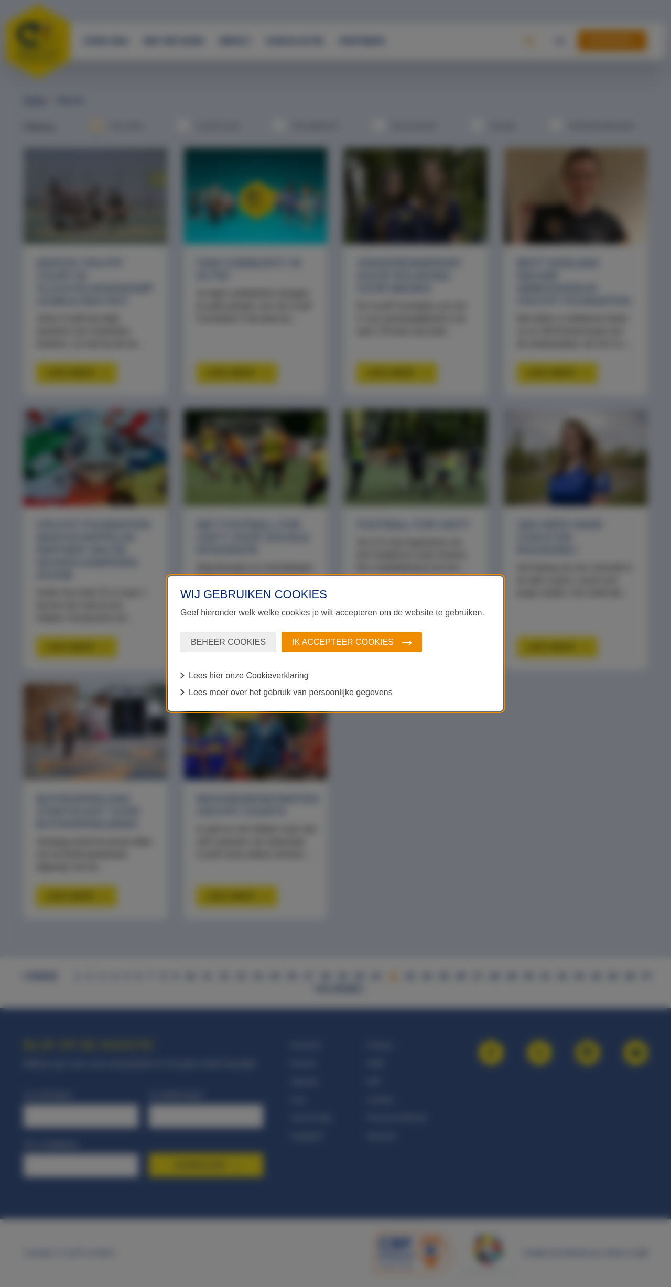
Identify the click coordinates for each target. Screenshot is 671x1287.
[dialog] (335, 643)
